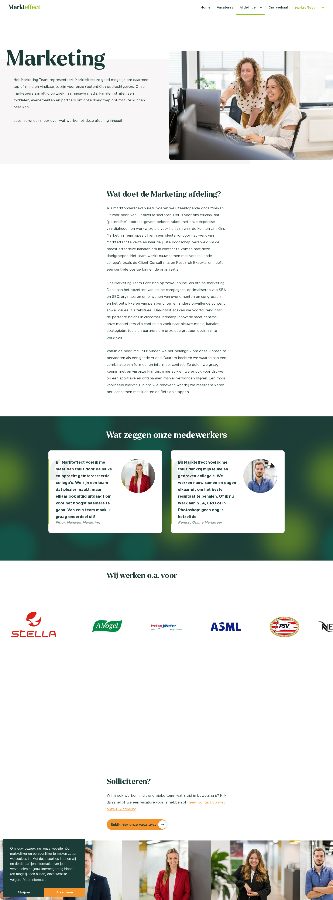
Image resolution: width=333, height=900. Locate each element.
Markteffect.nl (310, 8)
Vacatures (225, 7)
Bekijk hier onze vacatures (133, 824)
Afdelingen (249, 7)
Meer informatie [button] (34, 880)
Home (205, 7)
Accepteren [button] (64, 892)
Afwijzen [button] (24, 892)
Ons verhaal (278, 7)
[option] (105, 491)
